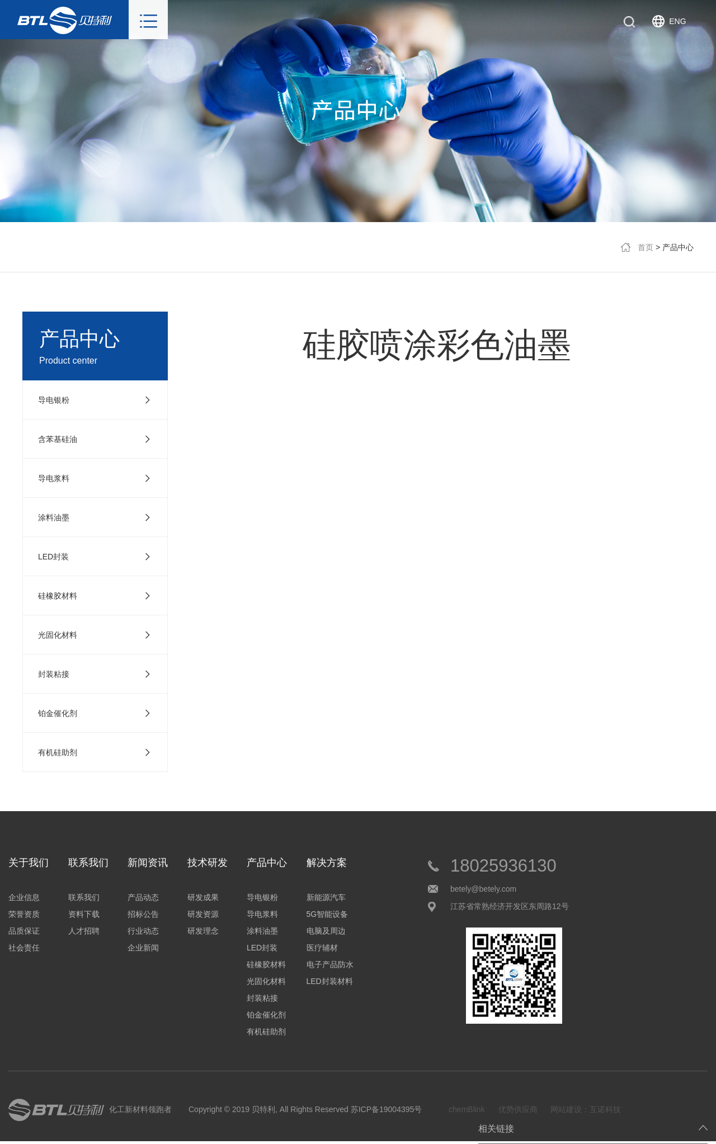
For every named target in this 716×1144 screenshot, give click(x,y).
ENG (677, 21)
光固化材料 (266, 981)
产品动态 (143, 897)
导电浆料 (262, 914)
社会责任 (24, 947)
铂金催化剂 (266, 1014)
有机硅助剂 (266, 1031)
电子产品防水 (330, 964)
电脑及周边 (326, 930)
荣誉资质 (24, 914)
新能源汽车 (326, 897)
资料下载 (84, 914)
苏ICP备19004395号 (386, 1109)
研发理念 (203, 930)
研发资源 (203, 914)
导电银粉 (262, 897)
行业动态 (143, 930)
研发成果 (203, 897)
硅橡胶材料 (266, 964)
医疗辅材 (322, 947)
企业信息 (24, 897)
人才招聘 (84, 930)
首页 (645, 247)
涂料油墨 (262, 930)
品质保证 (24, 930)
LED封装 (262, 947)
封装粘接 (262, 998)
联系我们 (84, 897)
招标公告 (143, 914)
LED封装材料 (330, 981)
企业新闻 (143, 947)
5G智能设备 (327, 914)
